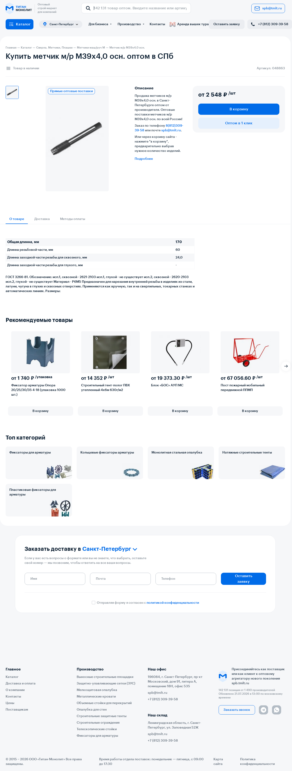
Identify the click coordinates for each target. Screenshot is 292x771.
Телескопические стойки (97, 729)
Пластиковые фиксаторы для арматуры (32, 492)
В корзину (239, 109)
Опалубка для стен (92, 709)
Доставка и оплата (21, 683)
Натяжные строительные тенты (247, 452)
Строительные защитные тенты (101, 716)
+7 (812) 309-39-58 (269, 24)
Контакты (157, 24)
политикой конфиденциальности (173, 602)
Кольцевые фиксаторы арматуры (107, 452)
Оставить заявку (226, 24)
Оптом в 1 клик (238, 123)
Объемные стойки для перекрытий (104, 703)
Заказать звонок (237, 710)
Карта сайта (218, 762)
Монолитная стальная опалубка (176, 452)
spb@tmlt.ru (268, 8)
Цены (10, 703)
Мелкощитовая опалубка (97, 690)
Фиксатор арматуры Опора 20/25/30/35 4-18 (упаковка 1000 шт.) (38, 390)
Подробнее (144, 158)
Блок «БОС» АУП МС (167, 385)
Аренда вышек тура (189, 24)
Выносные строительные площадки (105, 677)
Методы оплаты (72, 219)
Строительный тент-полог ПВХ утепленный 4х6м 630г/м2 (105, 388)
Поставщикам (17, 709)
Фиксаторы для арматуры (30, 452)
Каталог (19, 24)
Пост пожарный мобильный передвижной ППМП (242, 388)
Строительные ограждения (98, 722)
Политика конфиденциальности (257, 762)
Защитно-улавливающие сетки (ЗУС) (106, 683)
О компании (15, 690)
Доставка (42, 219)
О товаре (16, 219)
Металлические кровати (96, 696)
